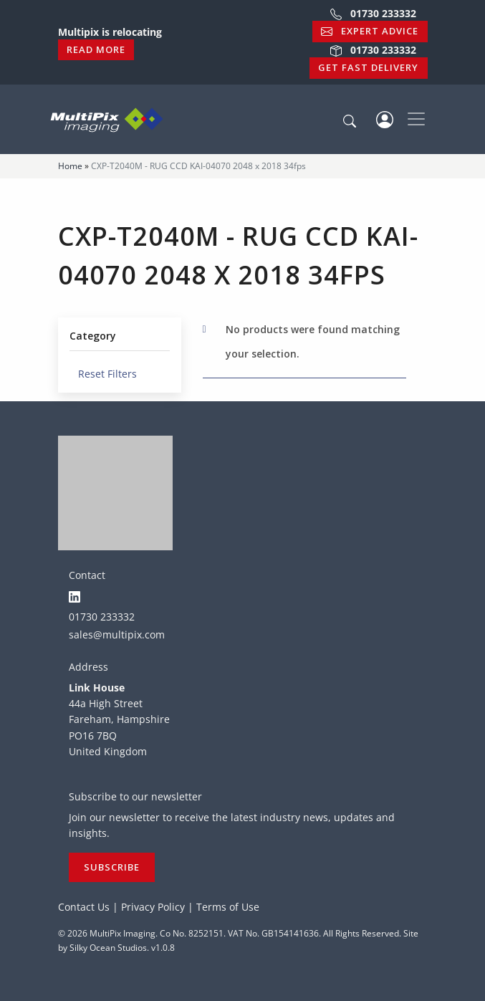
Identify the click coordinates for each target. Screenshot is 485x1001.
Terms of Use (227, 907)
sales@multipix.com (117, 634)
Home (70, 166)
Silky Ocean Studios (108, 948)
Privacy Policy (153, 907)
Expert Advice (369, 30)
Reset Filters (103, 373)
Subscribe (112, 867)
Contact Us (84, 907)
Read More (96, 49)
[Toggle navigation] (416, 119)
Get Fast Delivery (368, 67)
